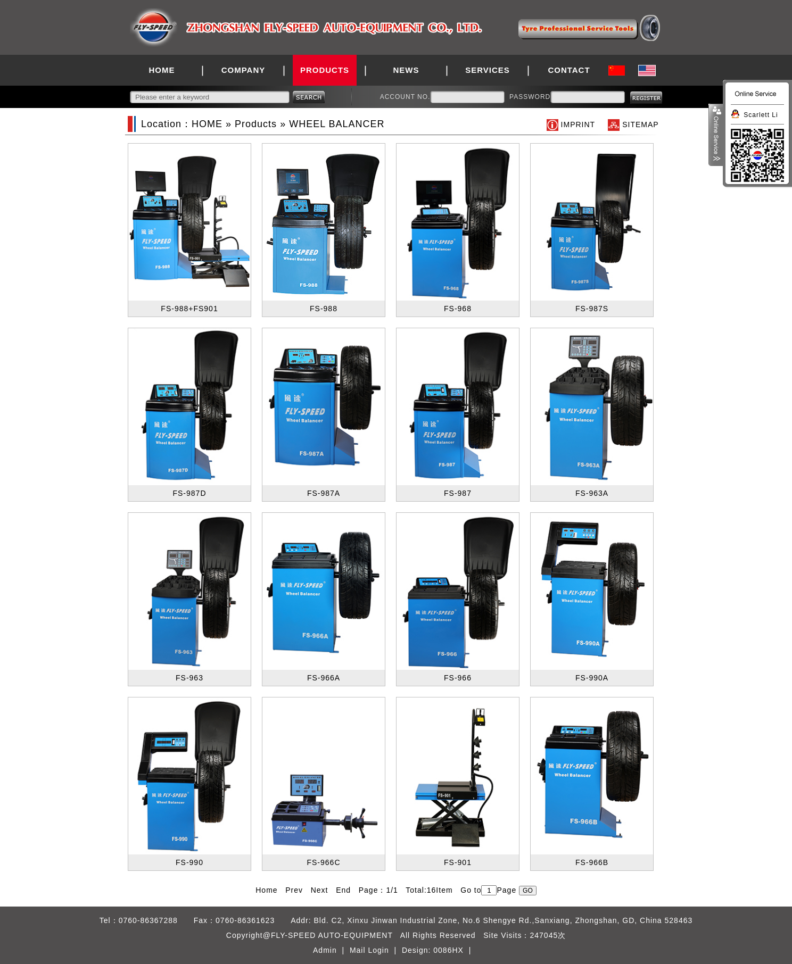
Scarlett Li (761, 115)
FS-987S (591, 308)
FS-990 (189, 862)
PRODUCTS (324, 69)
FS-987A (323, 493)
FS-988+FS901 (189, 308)
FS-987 (458, 493)
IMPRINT (578, 124)
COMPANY (243, 69)
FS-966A (323, 678)
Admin (325, 950)
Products (256, 124)
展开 (715, 135)
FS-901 (458, 862)
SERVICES (487, 69)
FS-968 (458, 308)
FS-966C (323, 862)
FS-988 (323, 308)
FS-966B (591, 862)
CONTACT (569, 69)
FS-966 (458, 678)
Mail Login (369, 950)
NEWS (406, 69)
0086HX (448, 950)
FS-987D (189, 493)
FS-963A (591, 493)
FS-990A (591, 678)
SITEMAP (640, 124)
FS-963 (189, 678)
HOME (162, 69)
